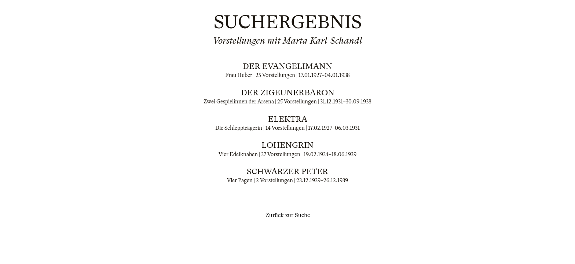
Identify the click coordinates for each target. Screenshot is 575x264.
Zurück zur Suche (287, 215)
